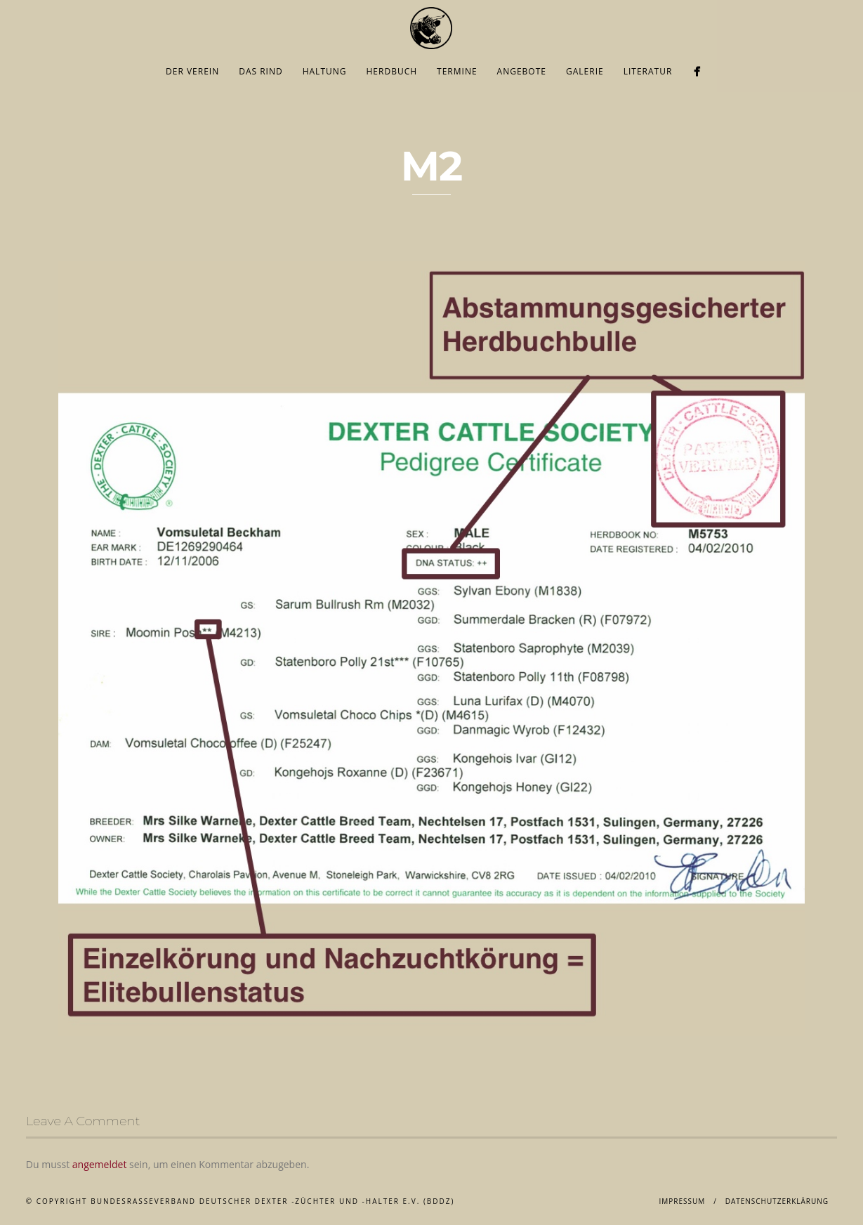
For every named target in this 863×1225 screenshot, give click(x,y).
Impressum (682, 1201)
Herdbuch (392, 71)
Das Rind (261, 71)
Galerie (585, 71)
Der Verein (192, 71)
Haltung (325, 71)
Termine (457, 71)
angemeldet (99, 1164)
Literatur (648, 71)
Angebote (521, 71)
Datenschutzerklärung (777, 1201)
